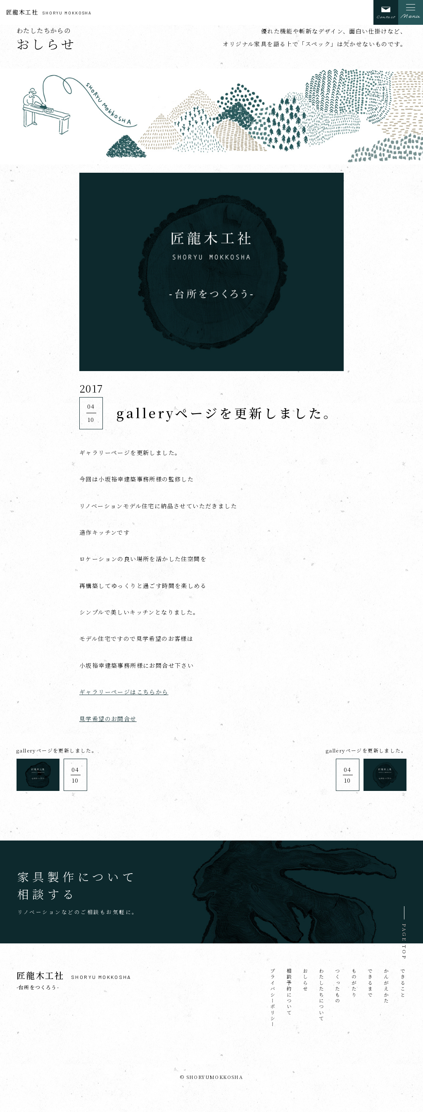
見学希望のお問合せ (108, 718)
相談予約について (288, 992)
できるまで (369, 983)
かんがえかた (386, 986)
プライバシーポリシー (272, 998)
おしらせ (305, 980)
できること (402, 983)
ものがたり (353, 983)
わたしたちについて (321, 995)
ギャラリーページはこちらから (124, 692)
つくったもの (337, 986)
